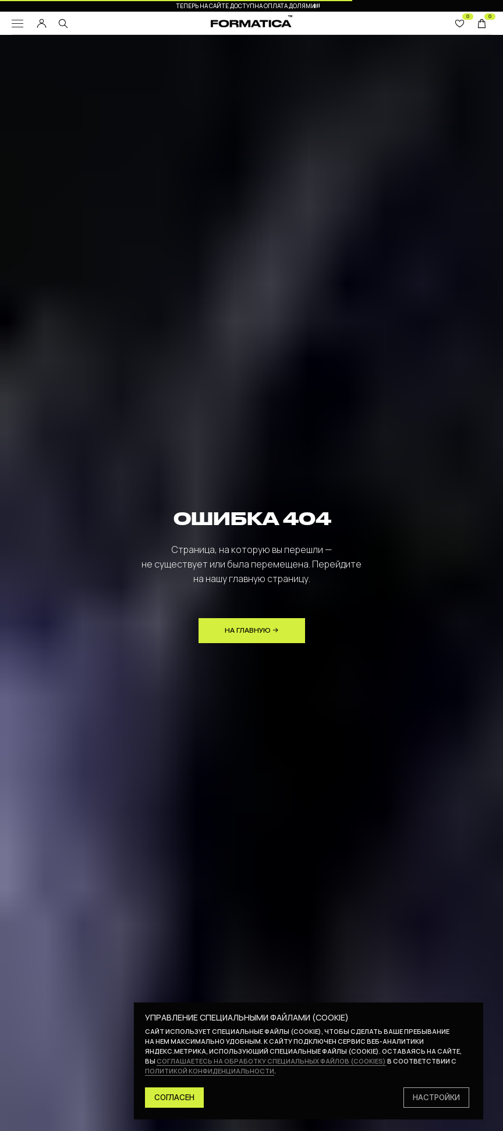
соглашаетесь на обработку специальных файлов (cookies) (271, 1061)
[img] (63, 23)
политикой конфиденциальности (209, 1070)
